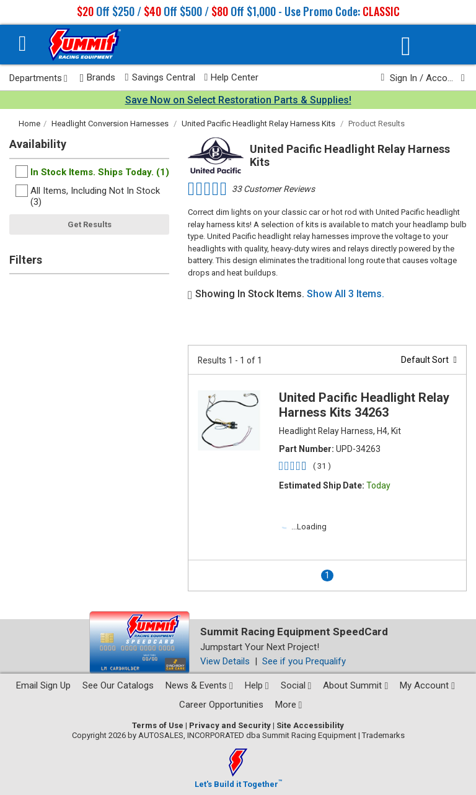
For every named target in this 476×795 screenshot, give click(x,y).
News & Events (199, 685)
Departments (38, 78)
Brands (98, 78)
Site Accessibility (310, 725)
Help (257, 685)
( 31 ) (322, 466)
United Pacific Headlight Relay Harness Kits (258, 123)
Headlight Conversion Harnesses (110, 123)
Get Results (90, 224)
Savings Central (160, 77)
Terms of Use (157, 725)
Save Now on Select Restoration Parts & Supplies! (238, 100)
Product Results (376, 123)
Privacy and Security (230, 725)
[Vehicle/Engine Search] (406, 46)
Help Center (232, 77)
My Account (427, 685)
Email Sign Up (43, 685)
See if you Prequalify (304, 661)
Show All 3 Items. (345, 294)
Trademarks (383, 735)
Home (29, 123)
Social (296, 685)
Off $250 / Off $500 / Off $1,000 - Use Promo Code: (238, 11)
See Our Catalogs (118, 685)
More (288, 704)
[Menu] (23, 45)
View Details (225, 661)
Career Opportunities (221, 704)
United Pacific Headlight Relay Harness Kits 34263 (364, 405)
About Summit (355, 685)
